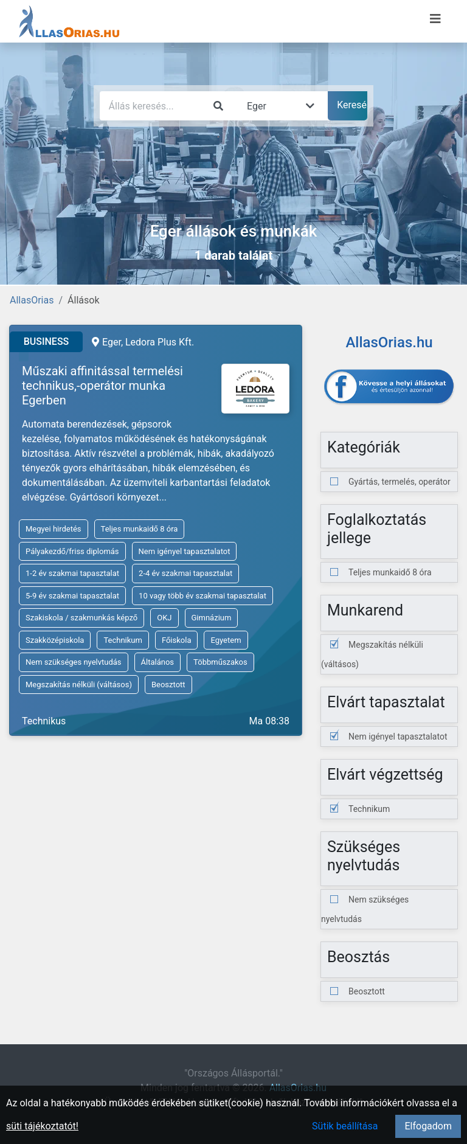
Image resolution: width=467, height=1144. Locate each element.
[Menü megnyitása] (435, 18)
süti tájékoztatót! (42, 1126)
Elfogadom (428, 1126)
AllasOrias (32, 300)
